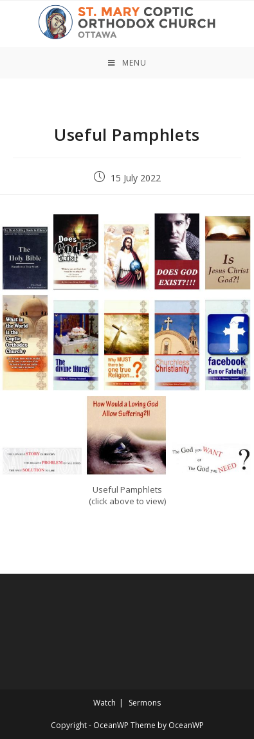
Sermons (145, 702)
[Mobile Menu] (127, 62)
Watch (104, 702)
